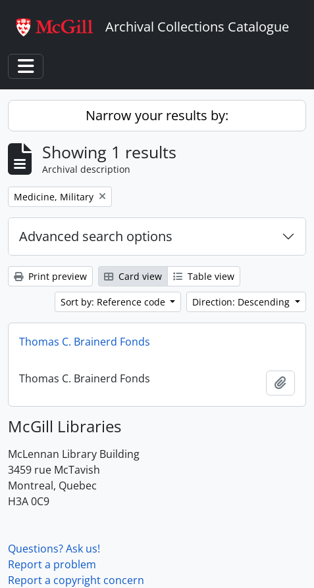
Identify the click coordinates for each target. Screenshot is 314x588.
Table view (203, 276)
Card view (133, 276)
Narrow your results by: (157, 115)
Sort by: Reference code (114, 302)
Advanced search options (95, 236)
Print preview (50, 276)
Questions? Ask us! (54, 548)
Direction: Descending (242, 302)
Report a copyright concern (76, 580)
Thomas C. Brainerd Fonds (84, 341)
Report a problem (52, 564)
